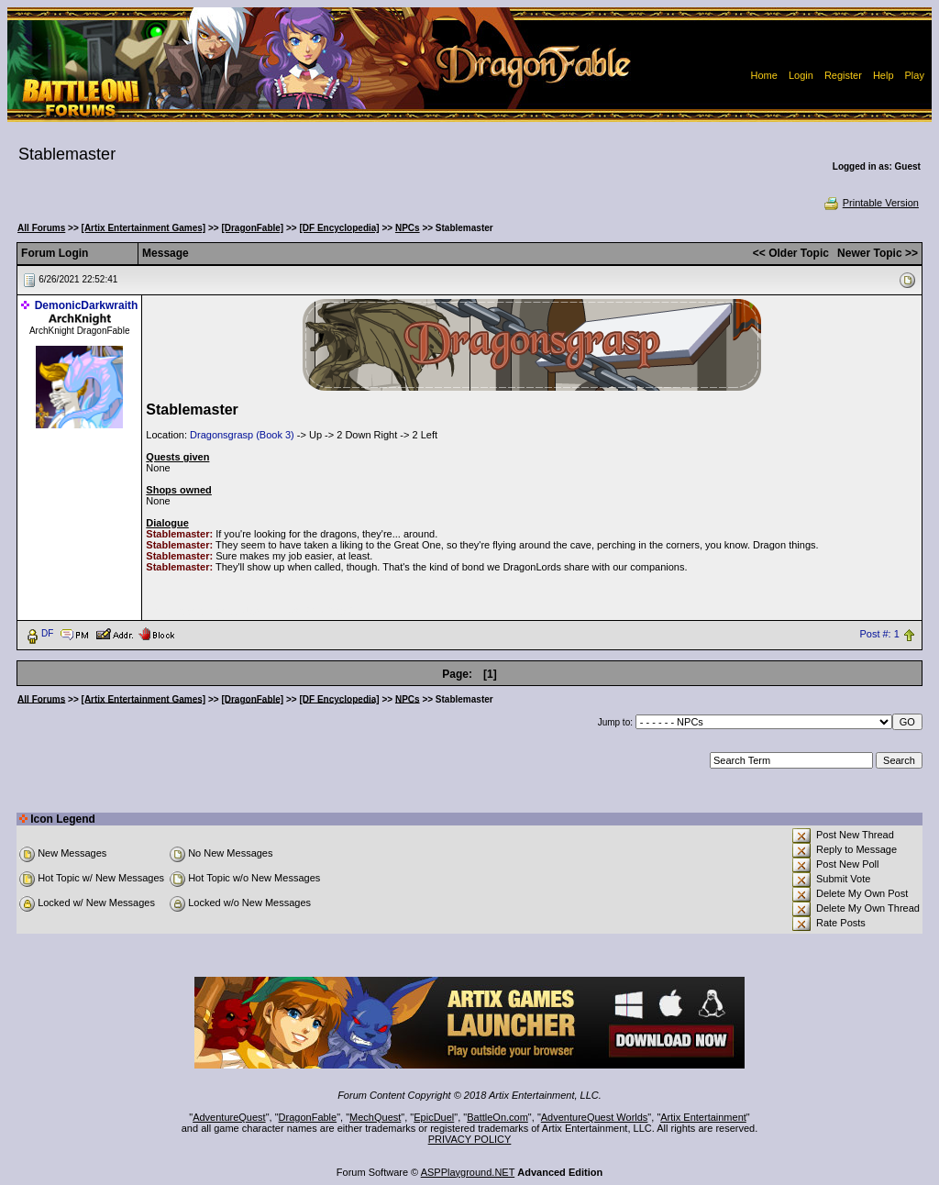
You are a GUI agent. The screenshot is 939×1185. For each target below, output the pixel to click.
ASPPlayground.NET (468, 1172)
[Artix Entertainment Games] (144, 228)
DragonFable (308, 1117)
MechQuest (375, 1117)
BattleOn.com (497, 1117)
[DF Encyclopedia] (339, 228)
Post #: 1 (879, 633)
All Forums (41, 228)
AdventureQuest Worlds (594, 1117)
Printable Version (871, 202)
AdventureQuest (229, 1117)
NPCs (407, 228)
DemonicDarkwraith (86, 305)
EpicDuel (434, 1117)
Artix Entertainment (703, 1117)
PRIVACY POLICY (470, 1139)
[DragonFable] (252, 228)
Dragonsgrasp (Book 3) (242, 434)
